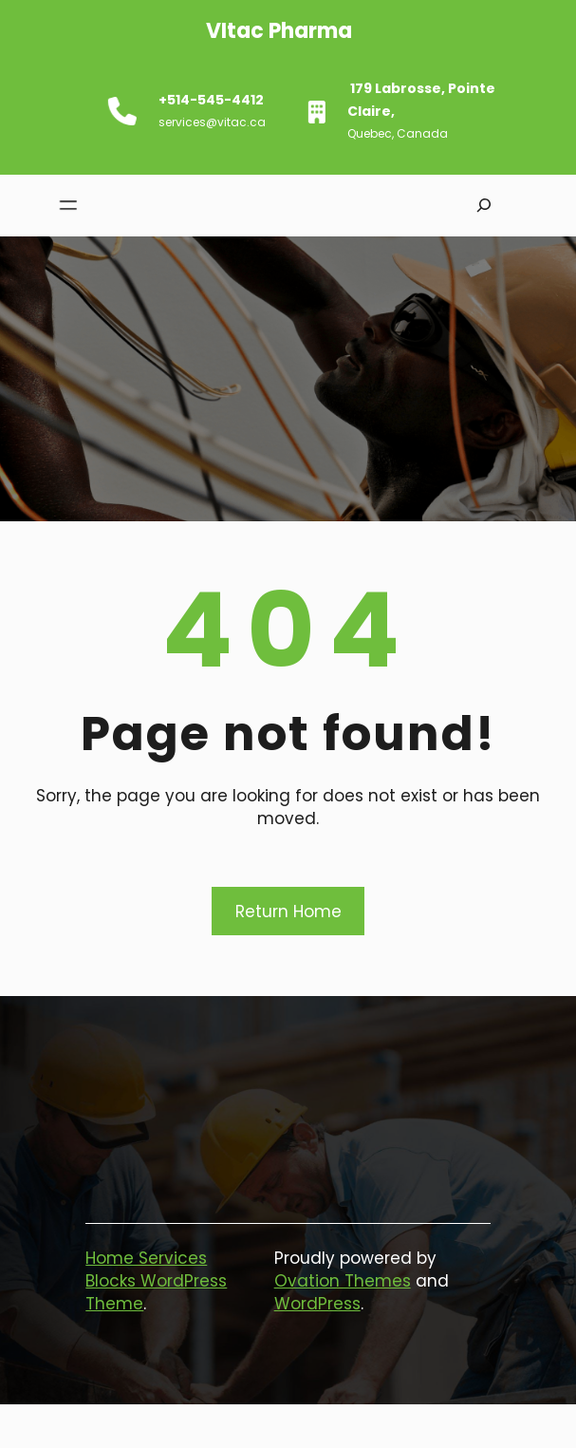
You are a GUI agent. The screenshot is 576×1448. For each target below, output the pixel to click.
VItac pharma (267, 31)
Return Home (288, 911)
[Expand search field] (483, 205)
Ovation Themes (342, 1280)
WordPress (317, 1303)
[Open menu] (65, 205)
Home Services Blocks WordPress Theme (156, 1281)
